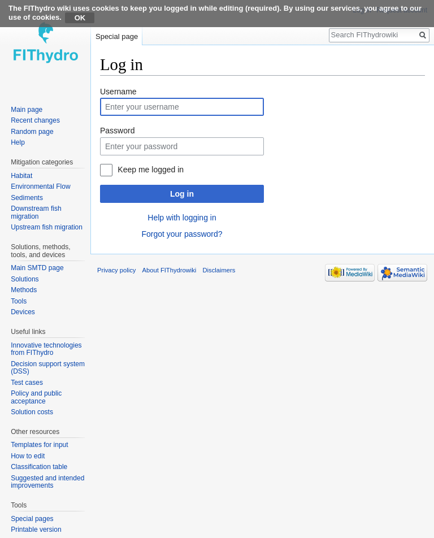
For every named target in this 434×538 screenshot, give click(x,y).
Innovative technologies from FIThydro (46, 349)
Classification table (39, 467)
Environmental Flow (40, 186)
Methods (24, 290)
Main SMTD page (37, 268)
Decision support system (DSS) (48, 368)
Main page (26, 110)
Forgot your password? (181, 233)
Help (18, 142)
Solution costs (32, 412)
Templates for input (39, 445)
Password (117, 130)
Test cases (27, 383)
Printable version (36, 529)
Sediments (27, 198)
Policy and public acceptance (36, 397)
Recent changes (35, 120)
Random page (32, 132)
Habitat (21, 176)
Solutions (24, 279)
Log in (182, 193)
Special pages (32, 519)
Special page (117, 36)
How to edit (28, 456)
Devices (23, 312)
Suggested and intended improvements (47, 482)
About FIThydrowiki (169, 270)
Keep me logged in (151, 169)
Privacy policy (116, 270)
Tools (19, 301)
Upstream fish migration (47, 227)
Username (118, 91)
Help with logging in (181, 217)
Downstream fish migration (36, 212)
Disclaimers (219, 270)
